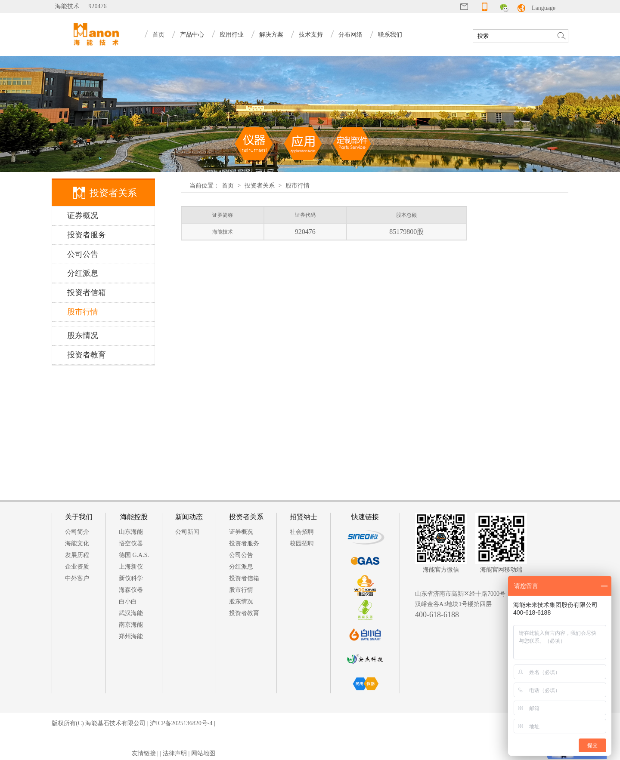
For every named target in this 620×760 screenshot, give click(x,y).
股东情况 (241, 601)
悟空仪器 (131, 543)
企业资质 (77, 566)
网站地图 (203, 753)
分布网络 (350, 34)
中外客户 (77, 578)
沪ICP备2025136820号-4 (181, 723)
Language (543, 8)
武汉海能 (131, 613)
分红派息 (241, 566)
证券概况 (241, 532)
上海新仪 (131, 566)
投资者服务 (244, 543)
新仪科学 (131, 578)
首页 (158, 34)
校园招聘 (302, 543)
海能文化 (77, 543)
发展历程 (77, 555)
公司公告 (241, 555)
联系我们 (390, 34)
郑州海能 (131, 636)
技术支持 (311, 34)
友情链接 (144, 753)
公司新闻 (187, 532)
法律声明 (175, 753)
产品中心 (192, 34)
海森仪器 (131, 590)
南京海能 (131, 625)
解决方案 (271, 34)
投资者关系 (260, 185)
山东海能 (131, 532)
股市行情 (297, 185)
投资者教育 (244, 613)
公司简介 (77, 532)
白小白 (128, 601)
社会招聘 (302, 532)
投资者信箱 (244, 578)
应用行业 (232, 34)
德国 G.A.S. (134, 555)
